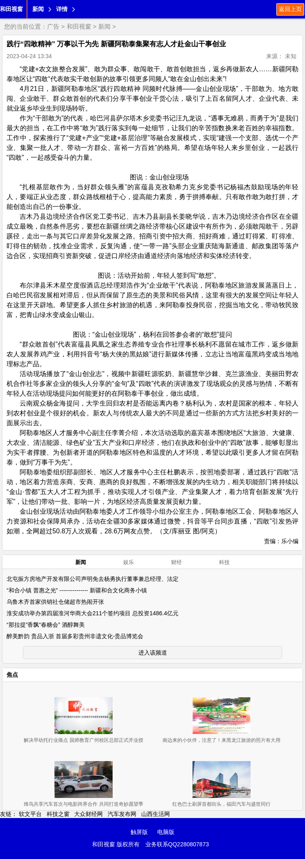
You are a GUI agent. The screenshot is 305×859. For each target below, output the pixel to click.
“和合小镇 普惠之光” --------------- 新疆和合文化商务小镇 (77, 590)
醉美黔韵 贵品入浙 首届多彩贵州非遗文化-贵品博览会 (75, 636)
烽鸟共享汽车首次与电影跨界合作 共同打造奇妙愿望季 (83, 804)
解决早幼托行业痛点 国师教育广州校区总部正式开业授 (83, 740)
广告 (53, 26)
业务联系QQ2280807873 (177, 844)
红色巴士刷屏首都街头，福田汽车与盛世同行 (221, 804)
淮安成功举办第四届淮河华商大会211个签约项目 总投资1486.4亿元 (92, 613)
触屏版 (139, 832)
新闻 (38, 9)
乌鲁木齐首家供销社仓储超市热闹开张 (55, 601)
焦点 (12, 674)
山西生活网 (155, 814)
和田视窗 (11, 9)
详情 (62, 9)
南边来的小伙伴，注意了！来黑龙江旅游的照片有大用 (221, 740)
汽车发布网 (122, 814)
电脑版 (165, 832)
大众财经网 (88, 814)
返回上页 (290, 9)
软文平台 (30, 814)
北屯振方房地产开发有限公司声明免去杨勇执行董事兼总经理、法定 (92, 579)
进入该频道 (152, 652)
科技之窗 (58, 814)
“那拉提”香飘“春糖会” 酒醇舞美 (46, 624)
